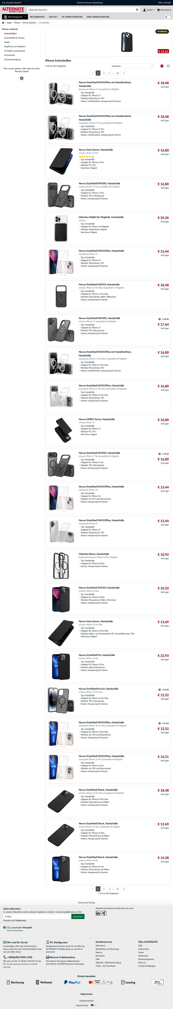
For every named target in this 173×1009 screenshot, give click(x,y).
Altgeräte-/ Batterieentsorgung (108, 962)
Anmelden (78, 916)
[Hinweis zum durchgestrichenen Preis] (159, 319)
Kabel (7, 42)
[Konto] (149, 9)
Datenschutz (20, 920)
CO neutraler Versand (11, 2)
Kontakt (167, 2)
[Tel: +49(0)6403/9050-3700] (22, 957)
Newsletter (100, 956)
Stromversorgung (12, 59)
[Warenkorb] (164, 9)
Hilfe (160, 2)
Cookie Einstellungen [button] (146, 966)
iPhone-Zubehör (29, 23)
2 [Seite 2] (103, 73)
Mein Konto (100, 945)
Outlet (53, 16)
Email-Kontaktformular (32, 949)
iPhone (17, 23)
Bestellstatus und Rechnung (107, 949)
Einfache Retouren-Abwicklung (90, 2)
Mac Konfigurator (98, 16)
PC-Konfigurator (72, 16)
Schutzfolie (9, 55)
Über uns (142, 962)
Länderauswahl (86, 1000)
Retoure (99, 952)
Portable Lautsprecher (14, 50)
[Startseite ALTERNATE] (13, 9)
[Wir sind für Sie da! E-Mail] (22, 942)
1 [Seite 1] (98, 73)
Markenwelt (143, 956)
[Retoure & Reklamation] (65, 957)
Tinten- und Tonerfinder (105, 966)
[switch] (167, 17)
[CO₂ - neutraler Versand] (17, 927)
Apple (9, 23)
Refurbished (37, 16)
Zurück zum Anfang (86, 902)
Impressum (86, 993)
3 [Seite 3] (109, 73)
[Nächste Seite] (124, 73)
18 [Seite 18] (117, 73)
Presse (141, 952)
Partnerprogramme (146, 959)
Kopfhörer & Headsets (14, 46)
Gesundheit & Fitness (14, 37)
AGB (140, 945)
